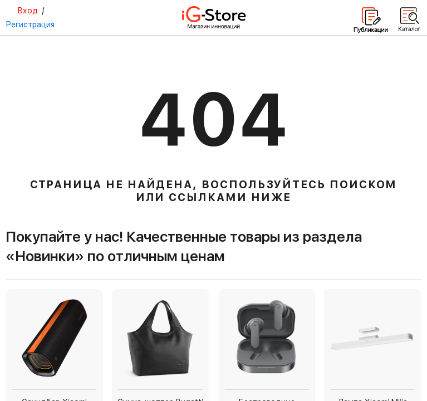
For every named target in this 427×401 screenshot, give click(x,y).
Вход (27, 10)
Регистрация (30, 24)
